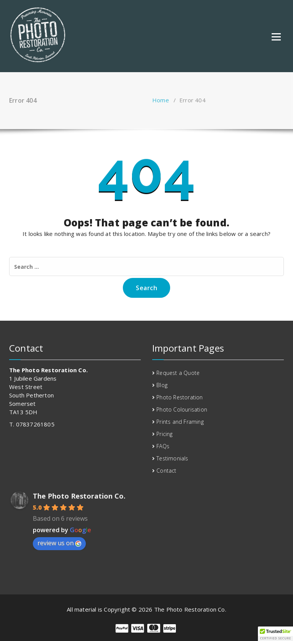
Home (160, 100)
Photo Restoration (179, 397)
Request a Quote (178, 372)
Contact (166, 470)
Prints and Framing (180, 421)
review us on (59, 543)
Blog (161, 385)
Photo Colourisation (181, 409)
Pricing (164, 434)
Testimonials (172, 458)
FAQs (162, 446)
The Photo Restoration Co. (79, 496)
